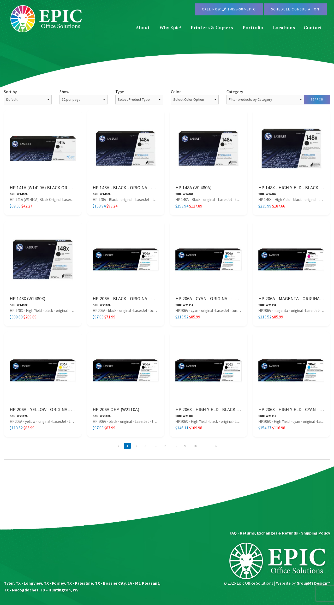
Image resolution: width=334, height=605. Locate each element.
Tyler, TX (12, 583)
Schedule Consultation (295, 9)
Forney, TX (62, 583)
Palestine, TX (87, 583)
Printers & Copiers (212, 28)
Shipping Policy (315, 533)
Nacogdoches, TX (28, 589)
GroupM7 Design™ (313, 583)
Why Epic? (170, 28)
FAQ (233, 533)
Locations (284, 28)
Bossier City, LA (117, 583)
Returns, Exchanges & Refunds (269, 533)
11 (206, 445)
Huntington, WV (64, 589)
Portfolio (253, 28)
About (143, 28)
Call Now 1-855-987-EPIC (229, 9)
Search (317, 99)
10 (195, 445)
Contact (313, 28)
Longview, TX (36, 583)
